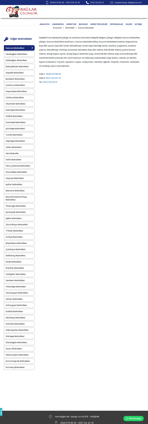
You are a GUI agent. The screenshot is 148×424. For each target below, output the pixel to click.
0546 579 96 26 (57, 2)
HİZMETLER (71, 24)
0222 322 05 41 (97, 2)
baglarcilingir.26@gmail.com (128, 2)
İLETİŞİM (138, 24)
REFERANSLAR (116, 24)
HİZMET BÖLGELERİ (98, 24)
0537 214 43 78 (73, 2)
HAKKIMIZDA (58, 24)
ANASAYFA (45, 24)
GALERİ (129, 24)
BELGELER (83, 24)
